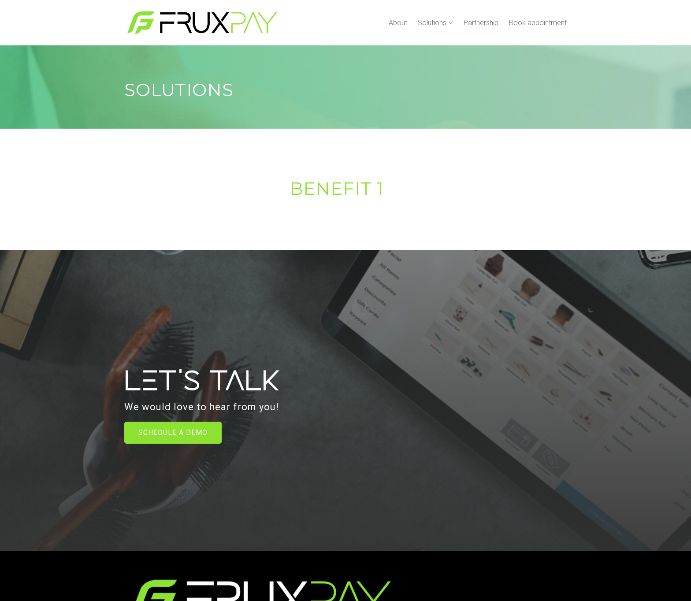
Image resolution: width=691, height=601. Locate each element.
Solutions (432, 23)
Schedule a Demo (173, 432)
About (398, 23)
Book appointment (538, 23)
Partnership (481, 23)
